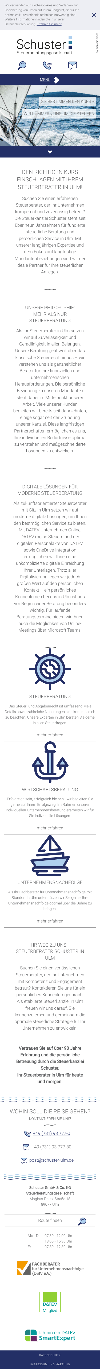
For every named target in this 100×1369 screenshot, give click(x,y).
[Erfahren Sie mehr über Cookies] (49, 24)
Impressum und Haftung (50, 1364)
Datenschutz (50, 1355)
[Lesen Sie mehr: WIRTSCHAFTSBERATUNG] (50, 828)
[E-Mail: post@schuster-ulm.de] (75, 67)
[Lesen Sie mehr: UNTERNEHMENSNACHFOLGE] (50, 921)
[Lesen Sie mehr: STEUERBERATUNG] (50, 735)
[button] (50, 80)
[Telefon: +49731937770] (50, 67)
